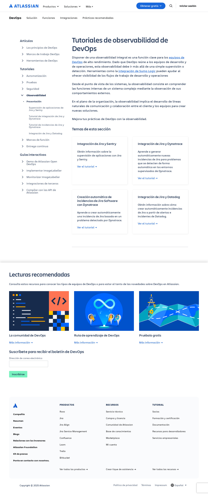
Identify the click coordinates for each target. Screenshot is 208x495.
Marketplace (113, 438)
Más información (21, 342)
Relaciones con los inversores (29, 440)
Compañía (19, 414)
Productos (51, 6)
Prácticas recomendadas (98, 17)
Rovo (62, 411)
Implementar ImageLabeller (41, 170)
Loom (62, 444)
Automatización (33, 76)
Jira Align (64, 424)
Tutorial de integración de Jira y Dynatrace (46, 117)
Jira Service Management (73, 431)
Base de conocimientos (118, 431)
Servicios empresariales (165, 438)
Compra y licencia (115, 418)
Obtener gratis (151, 6)
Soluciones (72, 6)
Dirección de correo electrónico (25, 358)
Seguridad (29, 88)
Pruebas (28, 82)
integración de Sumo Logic (137, 71)
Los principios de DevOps (38, 47)
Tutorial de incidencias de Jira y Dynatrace (46, 126)
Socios (155, 411)
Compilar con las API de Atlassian (38, 190)
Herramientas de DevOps (39, 60)
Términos (146, 485)
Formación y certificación (165, 418)
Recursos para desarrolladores (169, 431)
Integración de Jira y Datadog (45, 133)
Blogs (16, 434)
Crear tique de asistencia (121, 469)
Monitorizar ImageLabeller (40, 177)
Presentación (33, 101)
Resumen (18, 421)
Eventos (17, 427)
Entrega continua (34, 146)
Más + (89, 6)
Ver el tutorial (87, 166)
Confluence (66, 438)
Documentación (160, 424)
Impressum (161, 485)
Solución (31, 17)
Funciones (48, 17)
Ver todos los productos (74, 469)
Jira (61, 418)
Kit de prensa (20, 454)
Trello (62, 451)
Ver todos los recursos (165, 469)
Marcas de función (34, 140)
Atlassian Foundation (25, 447)
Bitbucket (65, 457)
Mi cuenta (111, 444)
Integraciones (68, 17)
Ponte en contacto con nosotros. (31, 460)
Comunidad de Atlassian (119, 424)
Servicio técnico (114, 411)
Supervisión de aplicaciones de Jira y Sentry (46, 108)
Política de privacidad (125, 485)
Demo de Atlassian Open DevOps (38, 162)
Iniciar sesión (188, 6)
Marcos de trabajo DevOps (39, 54)
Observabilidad (33, 95)
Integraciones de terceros (39, 183)
